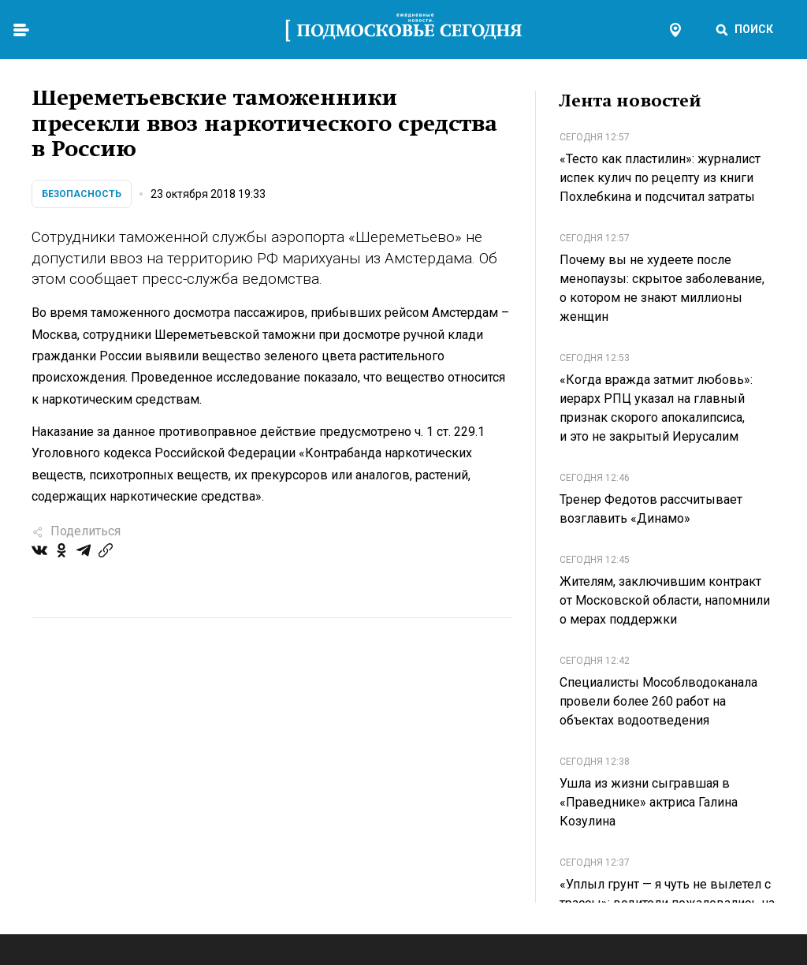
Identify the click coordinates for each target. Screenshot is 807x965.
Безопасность (81, 193)
